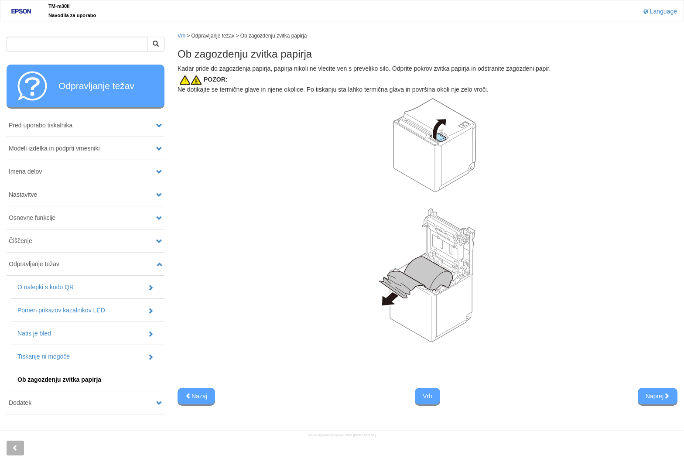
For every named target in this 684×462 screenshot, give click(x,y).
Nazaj (196, 396)
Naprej (658, 396)
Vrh (181, 36)
